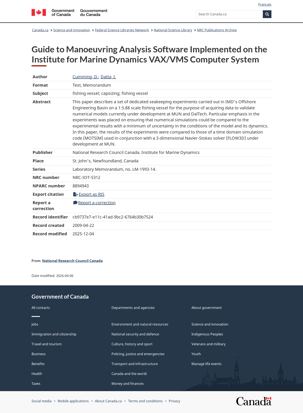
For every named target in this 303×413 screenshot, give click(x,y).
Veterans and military (208, 344)
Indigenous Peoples (207, 334)
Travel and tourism (47, 344)
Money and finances (128, 383)
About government (206, 307)
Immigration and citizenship (54, 334)
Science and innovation (71, 30)
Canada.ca (40, 30)
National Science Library (173, 30)
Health (37, 373)
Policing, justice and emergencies (138, 354)
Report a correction (94, 202)
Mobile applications (73, 401)
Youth (196, 354)
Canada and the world (129, 373)
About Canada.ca (108, 401)
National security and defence (135, 334)
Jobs (35, 324)
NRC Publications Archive (217, 30)
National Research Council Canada (72, 260)
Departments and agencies (133, 307)
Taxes (36, 383)
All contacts (41, 307)
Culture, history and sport (132, 344)
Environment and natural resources (140, 324)
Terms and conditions (145, 401)
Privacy (174, 401)
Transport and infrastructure (135, 363)
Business (39, 354)
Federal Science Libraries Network (122, 30)
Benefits (38, 363)
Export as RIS (88, 194)
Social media (42, 401)
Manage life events (206, 363)
